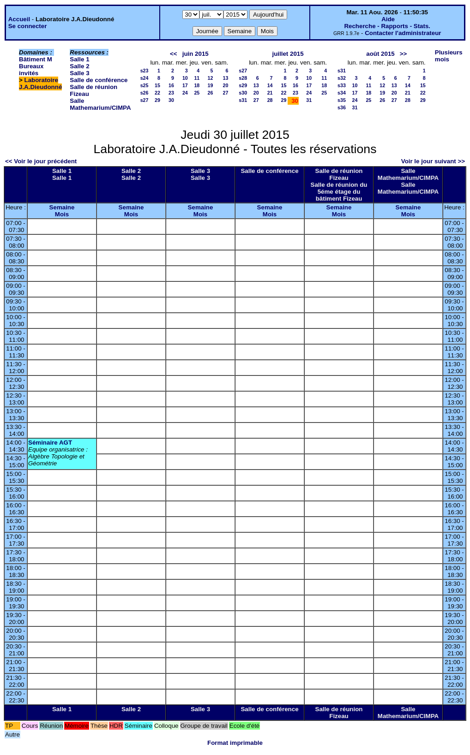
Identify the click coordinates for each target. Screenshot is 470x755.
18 (196, 85)
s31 (243, 100)
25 (196, 92)
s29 (243, 85)
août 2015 (380, 53)
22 (157, 92)
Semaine (62, 207)
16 (171, 85)
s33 (341, 85)
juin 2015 (195, 53)
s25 (144, 85)
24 (185, 92)
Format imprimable (235, 742)
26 (210, 92)
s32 (341, 78)
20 (225, 85)
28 (270, 100)
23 (171, 92)
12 (210, 78)
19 (210, 85)
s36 (341, 107)
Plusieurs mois (449, 56)
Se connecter (27, 26)
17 (185, 85)
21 (270, 92)
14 (270, 85)
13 (225, 78)
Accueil (19, 19)
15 (157, 85)
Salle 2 (79, 66)
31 (309, 100)
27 (225, 92)
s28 (243, 78)
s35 (341, 100)
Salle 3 (79, 73)
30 (171, 100)
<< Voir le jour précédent (41, 161)
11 (196, 78)
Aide (388, 19)
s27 (144, 100)
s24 (144, 78)
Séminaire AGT (50, 442)
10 (185, 78)
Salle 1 (79, 59)
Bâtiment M (35, 59)
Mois (62, 214)
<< (173, 53)
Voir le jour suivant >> (433, 161)
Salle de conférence (98, 80)
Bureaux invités (31, 70)
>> (403, 53)
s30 (243, 92)
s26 (144, 92)
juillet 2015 (288, 53)
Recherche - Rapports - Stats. (387, 26)
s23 (144, 70)
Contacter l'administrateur (403, 33)
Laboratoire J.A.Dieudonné (40, 83)
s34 (341, 92)
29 (157, 100)
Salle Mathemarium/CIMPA (100, 104)
